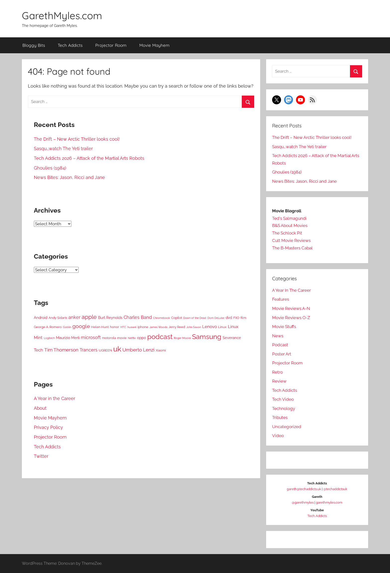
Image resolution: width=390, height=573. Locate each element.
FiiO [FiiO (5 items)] (236, 318)
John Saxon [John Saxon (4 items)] (193, 327)
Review (279, 381)
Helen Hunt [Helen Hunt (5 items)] (100, 327)
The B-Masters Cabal (292, 247)
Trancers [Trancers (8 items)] (89, 349)
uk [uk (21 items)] (117, 348)
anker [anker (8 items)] (74, 317)
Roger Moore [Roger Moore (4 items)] (182, 338)
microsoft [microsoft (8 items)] (91, 337)
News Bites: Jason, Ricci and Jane (69, 177)
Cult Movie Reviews (291, 240)
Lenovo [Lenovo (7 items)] (209, 326)
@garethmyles (303, 502)
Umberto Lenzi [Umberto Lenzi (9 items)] (138, 350)
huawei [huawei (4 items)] (131, 327)
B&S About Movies (289, 225)
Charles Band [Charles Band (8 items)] (138, 317)
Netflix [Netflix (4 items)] (132, 338)
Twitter (41, 456)
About (40, 408)
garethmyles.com (329, 502)
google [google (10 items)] (81, 326)
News (277, 335)
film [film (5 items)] (243, 318)
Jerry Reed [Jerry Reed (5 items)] (177, 327)
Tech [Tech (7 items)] (38, 349)
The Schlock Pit (287, 232)
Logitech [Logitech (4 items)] (49, 338)
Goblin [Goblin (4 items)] (67, 327)
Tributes (280, 417)
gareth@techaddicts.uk (304, 489)
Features (280, 299)
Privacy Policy (48, 427)
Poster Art (281, 353)
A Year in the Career (54, 398)
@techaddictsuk (335, 489)
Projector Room (111, 45)
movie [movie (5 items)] (122, 338)
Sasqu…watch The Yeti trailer (63, 148)
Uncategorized (286, 426)
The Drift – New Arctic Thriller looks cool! (77, 139)
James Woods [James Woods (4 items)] (158, 327)
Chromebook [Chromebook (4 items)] (161, 317)
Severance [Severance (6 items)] (232, 338)
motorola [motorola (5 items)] (109, 338)
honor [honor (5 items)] (114, 327)
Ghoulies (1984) (50, 168)
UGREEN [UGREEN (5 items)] (105, 350)
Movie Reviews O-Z (291, 317)
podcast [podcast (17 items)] (160, 337)
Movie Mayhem (154, 45)
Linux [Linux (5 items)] (222, 327)
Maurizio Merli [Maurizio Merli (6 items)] (68, 338)
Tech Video (283, 399)
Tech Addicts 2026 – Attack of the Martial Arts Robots (89, 158)
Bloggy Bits (33, 45)
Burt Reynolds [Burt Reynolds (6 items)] (110, 317)
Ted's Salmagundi (289, 218)
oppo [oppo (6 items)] (141, 338)
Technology (283, 408)
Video (278, 435)
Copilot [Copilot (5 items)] (176, 318)
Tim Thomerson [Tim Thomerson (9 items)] (61, 350)
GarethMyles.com (62, 15)
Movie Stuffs (284, 326)
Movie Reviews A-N (291, 308)
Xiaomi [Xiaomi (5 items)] (161, 350)
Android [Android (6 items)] (40, 317)
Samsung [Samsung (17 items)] (206, 337)
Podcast (280, 344)
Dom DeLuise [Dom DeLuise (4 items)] (215, 317)
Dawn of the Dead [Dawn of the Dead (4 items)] (194, 317)
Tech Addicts (70, 45)
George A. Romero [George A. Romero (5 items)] (48, 327)
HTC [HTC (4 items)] (123, 327)
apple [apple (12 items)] (89, 317)
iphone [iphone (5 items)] (143, 327)
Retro (277, 372)
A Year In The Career (291, 290)
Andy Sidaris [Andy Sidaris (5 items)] (58, 318)
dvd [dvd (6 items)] (229, 317)
